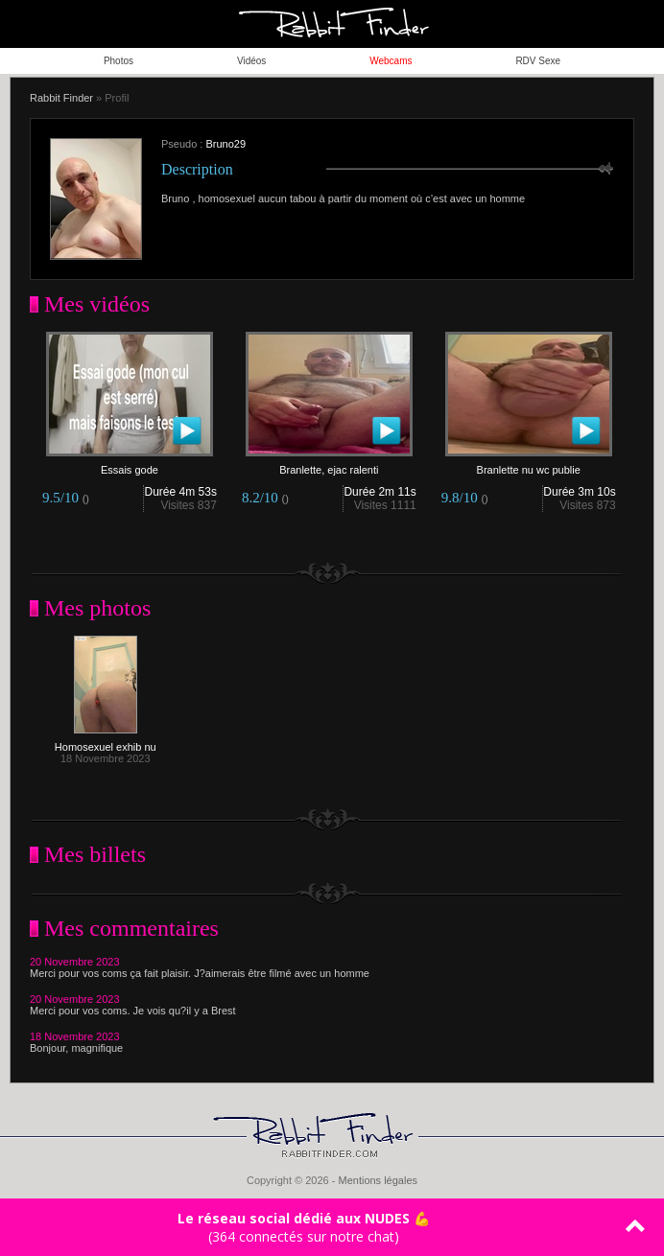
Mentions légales (377, 1180)
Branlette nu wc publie (528, 465)
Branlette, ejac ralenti (329, 465)
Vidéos (251, 61)
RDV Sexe (537, 61)
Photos (118, 61)
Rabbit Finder (61, 98)
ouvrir (640, 24)
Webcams (390, 61)
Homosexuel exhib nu (105, 742)
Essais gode (129, 465)
